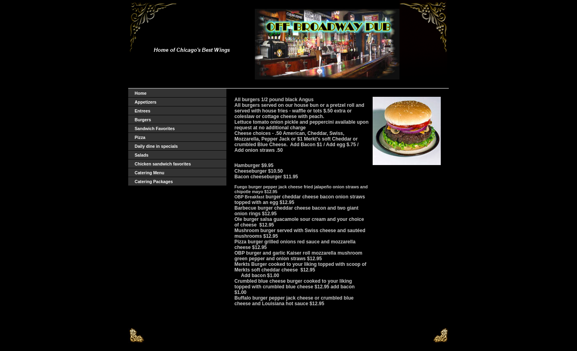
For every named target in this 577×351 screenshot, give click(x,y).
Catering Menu (149, 172)
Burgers (143, 119)
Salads (141, 155)
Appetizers (145, 102)
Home (141, 93)
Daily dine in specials (156, 146)
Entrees (142, 110)
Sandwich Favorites (155, 128)
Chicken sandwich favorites (163, 163)
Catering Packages (154, 181)
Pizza (140, 137)
